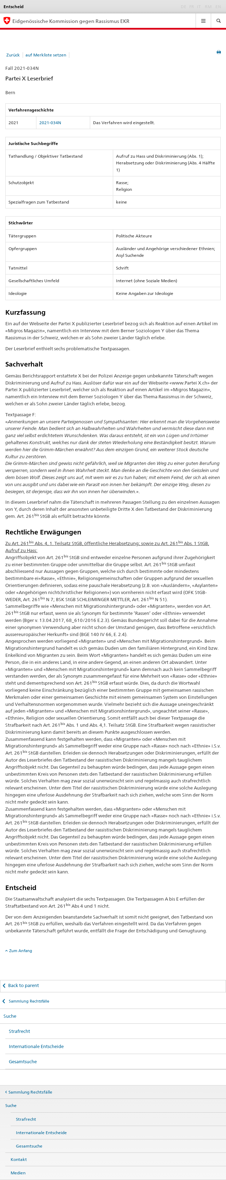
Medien (18, 1172)
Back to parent (23, 985)
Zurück (13, 55)
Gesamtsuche (23, 1061)
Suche (10, 1016)
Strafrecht (19, 1031)
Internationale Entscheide (36, 1046)
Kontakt (19, 1159)
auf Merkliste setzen (45, 55)
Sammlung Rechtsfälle (28, 1001)
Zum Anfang (20, 950)
